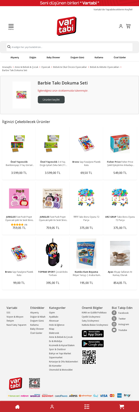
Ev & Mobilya (55, 341)
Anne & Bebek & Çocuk (26, 67)
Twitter (119, 318)
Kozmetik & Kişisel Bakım (62, 345)
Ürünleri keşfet (51, 99)
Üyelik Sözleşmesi (91, 316)
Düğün (33, 57)
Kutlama (99, 57)
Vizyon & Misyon (15, 316)
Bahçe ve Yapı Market (60, 353)
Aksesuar (54, 320)
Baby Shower (53, 57)
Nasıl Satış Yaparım (16, 324)
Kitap (51, 328)
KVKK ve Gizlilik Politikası (94, 312)
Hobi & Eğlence (56, 324)
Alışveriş (14, 57)
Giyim (52, 312)
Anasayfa (7, 67)
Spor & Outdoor (57, 349)
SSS (8, 312)
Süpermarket (55, 357)
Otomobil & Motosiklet (61, 369)
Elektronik (54, 333)
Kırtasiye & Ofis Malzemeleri (63, 361)
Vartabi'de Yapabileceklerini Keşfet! (113, 9)
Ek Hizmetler (55, 365)
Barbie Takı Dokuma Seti (14, 70)
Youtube (119, 330)
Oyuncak (45, 67)
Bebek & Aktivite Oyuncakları (104, 67)
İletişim (10, 320)
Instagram (120, 324)
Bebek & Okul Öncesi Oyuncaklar (70, 67)
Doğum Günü (77, 57)
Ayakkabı (53, 316)
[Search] (69, 47)
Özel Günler (120, 57)
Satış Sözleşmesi (90, 320)
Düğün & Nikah (37, 316)
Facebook (120, 312)
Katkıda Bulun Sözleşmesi (95, 324)
